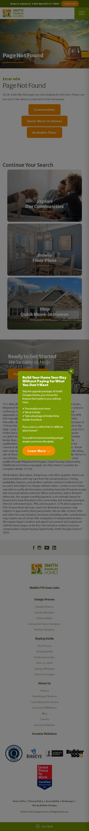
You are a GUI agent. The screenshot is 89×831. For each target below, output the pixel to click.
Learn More (37, 451)
